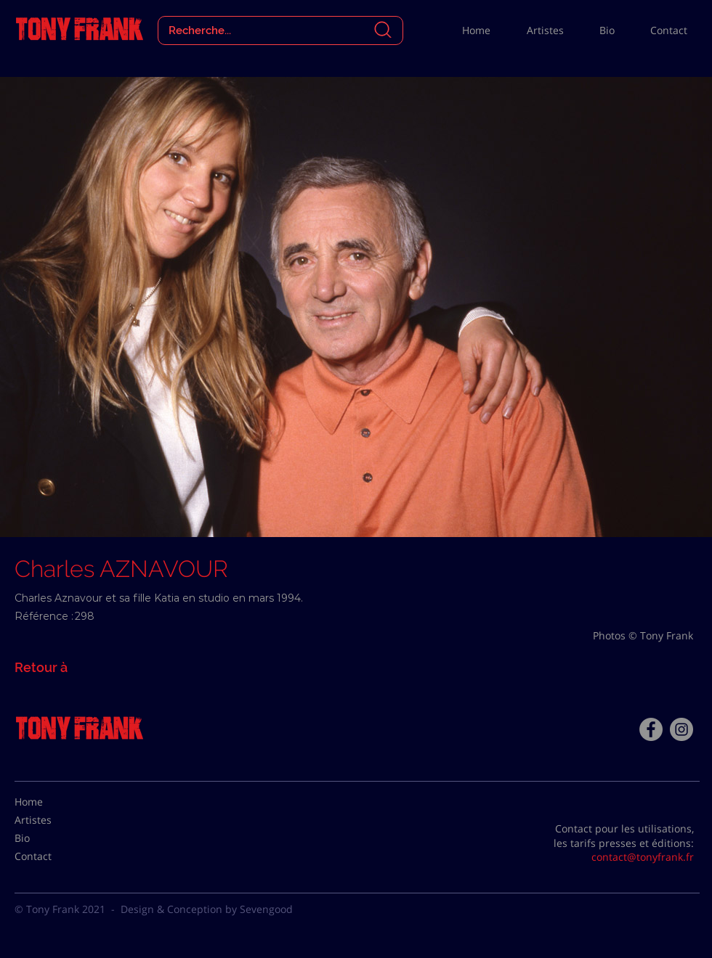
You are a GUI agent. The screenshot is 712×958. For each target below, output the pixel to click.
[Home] (51, 802)
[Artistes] (51, 820)
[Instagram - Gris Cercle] (681, 729)
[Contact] (51, 856)
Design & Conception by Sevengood (207, 909)
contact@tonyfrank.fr (642, 857)
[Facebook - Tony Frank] (651, 729)
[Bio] (51, 838)
